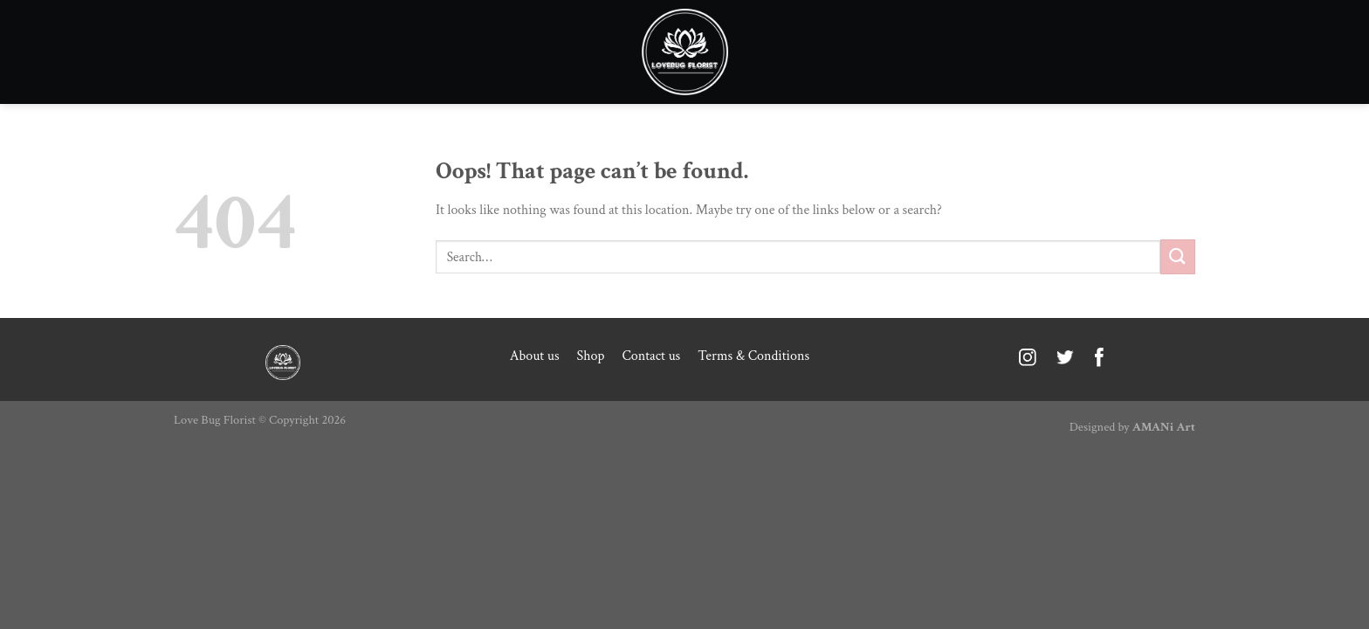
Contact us (651, 356)
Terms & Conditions (753, 356)
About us (535, 356)
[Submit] (1177, 256)
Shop (591, 356)
